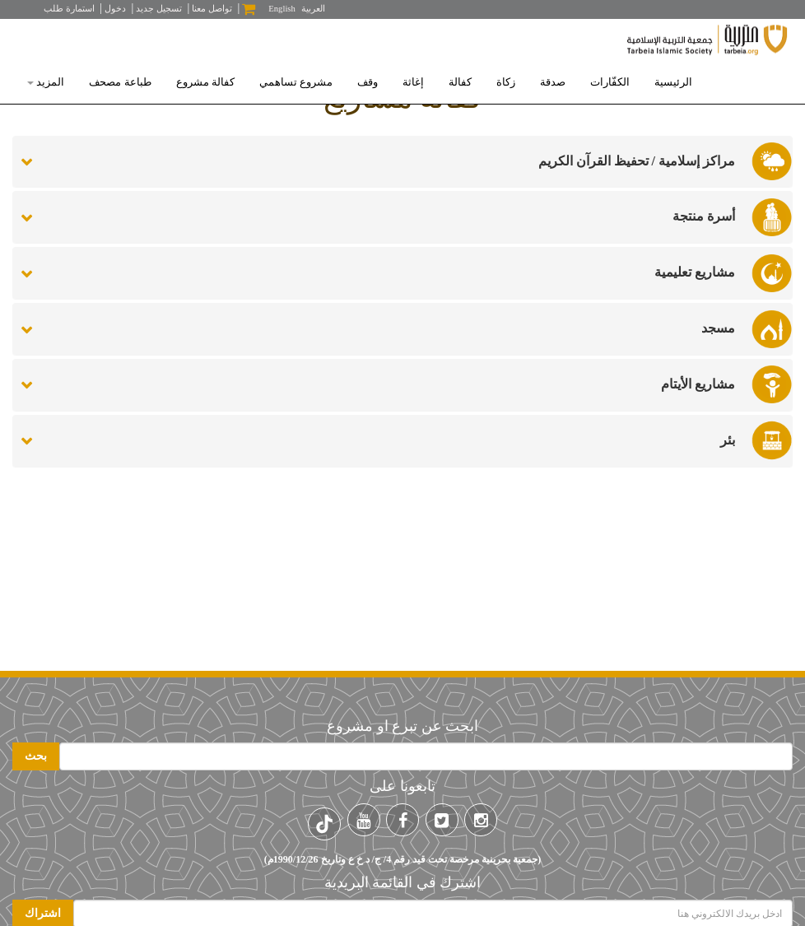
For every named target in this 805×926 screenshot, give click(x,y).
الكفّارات (610, 82)
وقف (367, 82)
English (281, 8)
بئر (727, 440)
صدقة (552, 82)
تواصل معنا (212, 8)
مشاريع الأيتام (698, 384)
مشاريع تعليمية (694, 272)
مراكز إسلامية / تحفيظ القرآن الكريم (636, 161)
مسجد (718, 328)
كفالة (460, 82)
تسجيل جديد (159, 8)
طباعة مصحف (120, 82)
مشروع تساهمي (296, 82)
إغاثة (413, 82)
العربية (313, 8)
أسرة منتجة (703, 216)
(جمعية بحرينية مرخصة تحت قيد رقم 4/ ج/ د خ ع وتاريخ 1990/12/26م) (402, 859)
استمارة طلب (69, 8)
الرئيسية (673, 82)
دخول (115, 8)
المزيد (45, 82)
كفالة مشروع (205, 82)
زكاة (505, 82)
